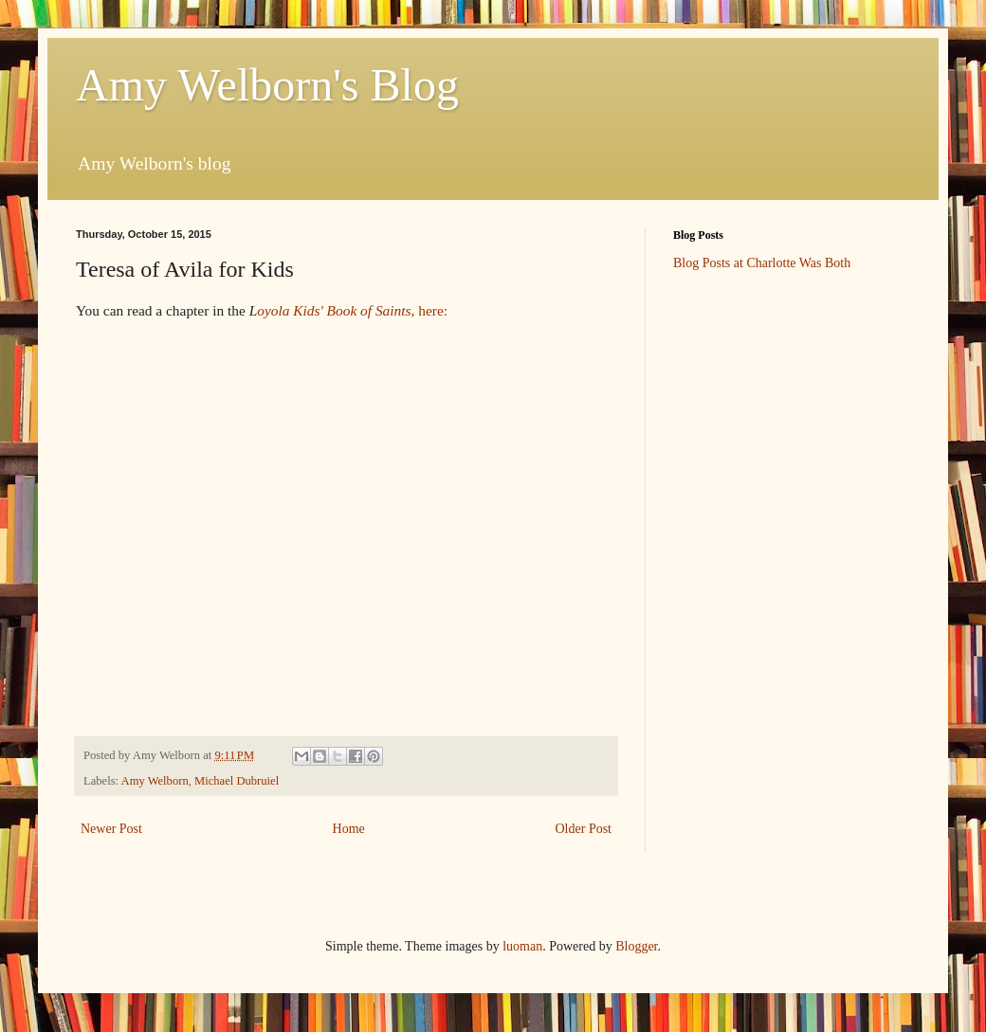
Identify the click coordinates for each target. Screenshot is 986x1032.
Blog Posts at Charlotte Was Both (761, 263)
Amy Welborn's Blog (267, 85)
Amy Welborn (155, 781)
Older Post (584, 829)
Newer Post (111, 829)
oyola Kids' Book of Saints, (337, 310)
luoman (522, 946)
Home (349, 829)
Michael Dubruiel (236, 781)
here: (432, 310)
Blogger (636, 946)
